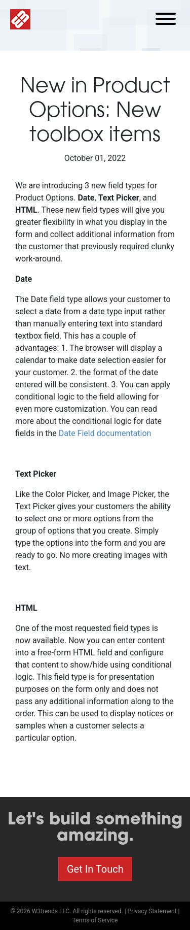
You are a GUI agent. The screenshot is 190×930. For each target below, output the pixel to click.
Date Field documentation (105, 433)
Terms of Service (95, 920)
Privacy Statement (152, 911)
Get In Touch (95, 869)
